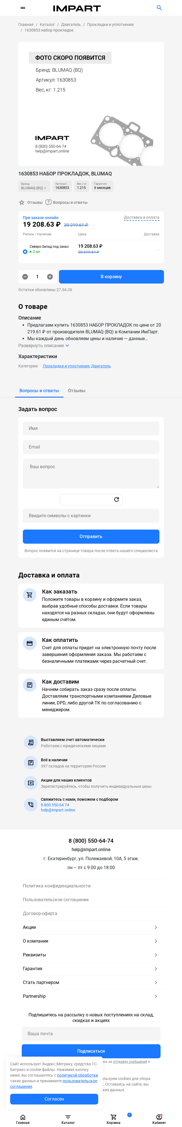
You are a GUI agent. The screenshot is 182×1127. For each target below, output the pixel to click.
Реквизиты (91, 955)
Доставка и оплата (141, 217)
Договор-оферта (40, 913)
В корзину (111, 276)
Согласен (54, 1099)
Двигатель (101, 366)
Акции (91, 927)
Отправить (91, 536)
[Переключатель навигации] (23, 8)
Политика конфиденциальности (57, 886)
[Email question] (91, 447)
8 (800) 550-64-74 (91, 840)
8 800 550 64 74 (55, 805)
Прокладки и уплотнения (66, 366)
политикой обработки (77, 1075)
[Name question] (91, 428)
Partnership (91, 996)
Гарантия (91, 968)
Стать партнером (91, 982)
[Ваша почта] (91, 1034)
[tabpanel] (91, 478)
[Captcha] (91, 516)
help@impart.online (58, 810)
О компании (91, 941)
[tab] (39, 391)
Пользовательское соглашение (56, 899)
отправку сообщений (130, 1062)
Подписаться (91, 1051)
